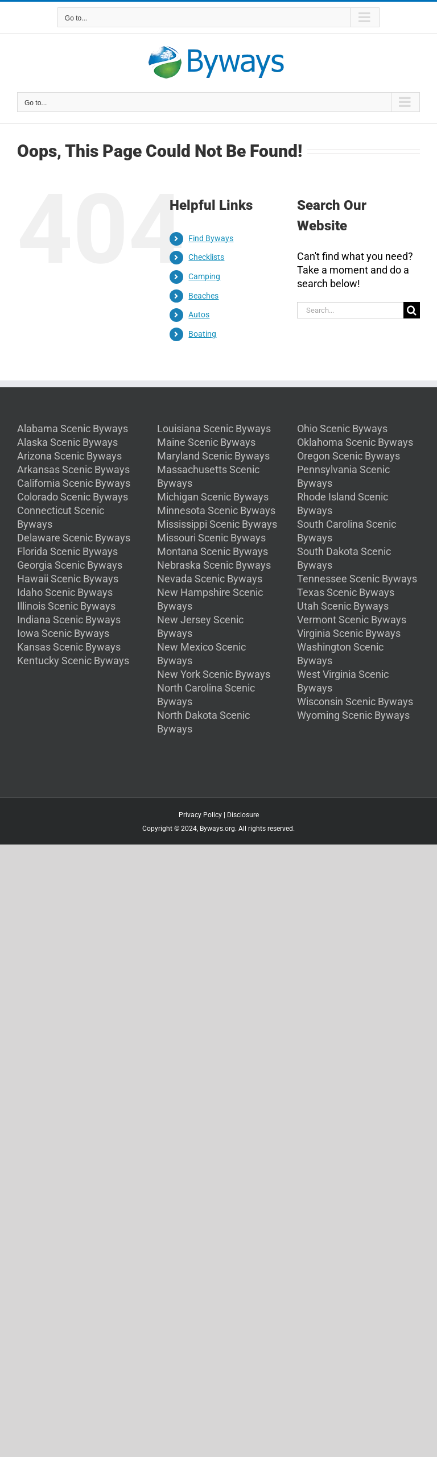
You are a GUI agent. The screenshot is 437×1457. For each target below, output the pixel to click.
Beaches (203, 295)
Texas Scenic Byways (345, 592)
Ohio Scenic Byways (342, 428)
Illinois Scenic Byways (66, 606)
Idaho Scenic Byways (65, 592)
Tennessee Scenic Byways (357, 579)
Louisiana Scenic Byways (214, 428)
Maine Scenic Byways (206, 442)
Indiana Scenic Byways (69, 620)
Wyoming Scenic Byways (353, 715)
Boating (202, 333)
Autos (198, 314)
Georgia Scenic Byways (69, 565)
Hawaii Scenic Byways (67, 579)
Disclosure (243, 815)
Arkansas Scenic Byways (73, 469)
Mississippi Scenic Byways (217, 524)
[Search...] (350, 310)
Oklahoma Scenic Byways (355, 442)
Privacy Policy (200, 815)
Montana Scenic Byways (212, 551)
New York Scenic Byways (213, 674)
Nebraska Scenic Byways (214, 565)
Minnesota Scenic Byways (216, 510)
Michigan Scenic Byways (213, 497)
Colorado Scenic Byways (72, 497)
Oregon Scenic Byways (348, 456)
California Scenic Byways (73, 483)
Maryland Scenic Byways (213, 456)
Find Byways (210, 238)
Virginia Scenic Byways (349, 633)
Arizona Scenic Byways (69, 456)
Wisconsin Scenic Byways (355, 701)
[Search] (411, 310)
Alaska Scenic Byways (67, 442)
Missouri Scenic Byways (211, 538)
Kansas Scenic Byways (69, 647)
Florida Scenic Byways (67, 551)
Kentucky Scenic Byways (73, 661)
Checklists (206, 257)
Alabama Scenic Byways (72, 428)
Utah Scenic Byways (343, 606)
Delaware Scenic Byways (73, 538)
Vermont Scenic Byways (351, 620)
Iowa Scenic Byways (63, 633)
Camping (204, 276)
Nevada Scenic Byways (209, 579)
